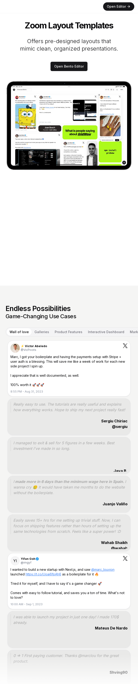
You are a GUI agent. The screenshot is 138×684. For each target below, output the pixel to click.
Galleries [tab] (41, 332)
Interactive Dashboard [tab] (106, 332)
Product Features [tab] (68, 332)
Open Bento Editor (69, 66)
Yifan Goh (28, 559)
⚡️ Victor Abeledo (34, 346)
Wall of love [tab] (19, 332)
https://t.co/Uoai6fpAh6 (43, 574)
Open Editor (119, 6)
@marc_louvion (102, 569)
